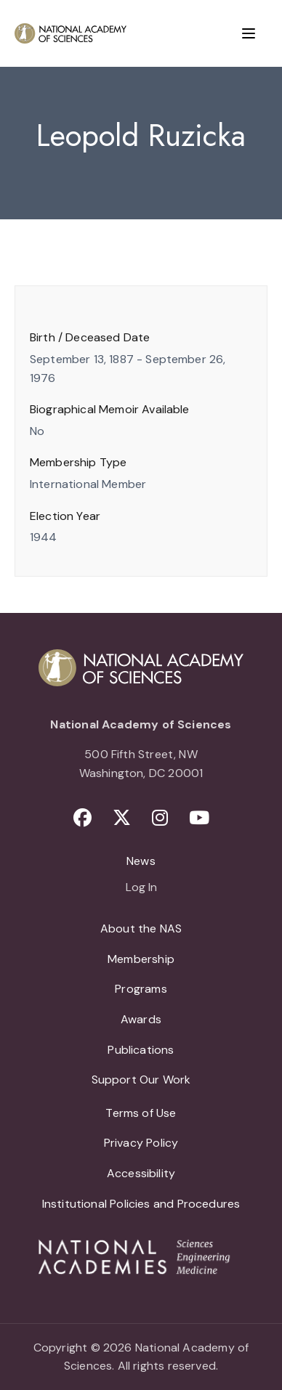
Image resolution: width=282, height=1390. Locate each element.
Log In (141, 888)
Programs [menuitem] (140, 988)
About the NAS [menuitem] (141, 928)
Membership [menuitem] (141, 959)
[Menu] (248, 33)
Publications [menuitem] (141, 1049)
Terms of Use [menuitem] (140, 1113)
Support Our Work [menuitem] (141, 1079)
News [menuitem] (141, 861)
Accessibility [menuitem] (141, 1173)
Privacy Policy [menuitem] (141, 1142)
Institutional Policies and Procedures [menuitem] (141, 1203)
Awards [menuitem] (141, 1019)
